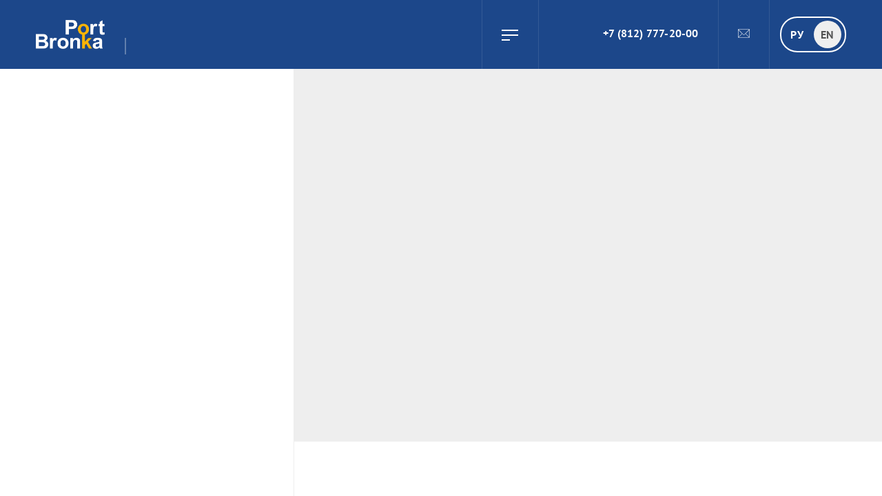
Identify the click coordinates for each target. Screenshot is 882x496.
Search (556, 34)
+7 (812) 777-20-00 (651, 33)
